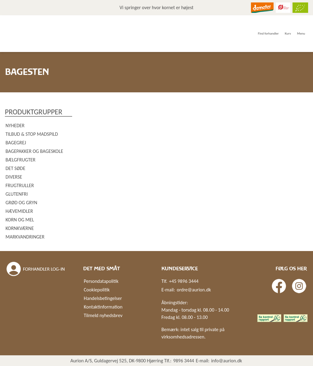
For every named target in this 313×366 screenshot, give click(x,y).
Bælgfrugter (20, 160)
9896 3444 (183, 361)
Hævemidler (19, 211)
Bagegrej (16, 143)
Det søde (15, 168)
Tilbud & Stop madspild (32, 134)
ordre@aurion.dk (194, 290)
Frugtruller (20, 185)
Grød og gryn (21, 202)
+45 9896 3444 (183, 281)
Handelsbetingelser (103, 298)
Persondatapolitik (101, 281)
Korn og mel (20, 220)
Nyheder (15, 125)
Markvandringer (25, 237)
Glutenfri (17, 194)
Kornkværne (20, 228)
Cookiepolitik (97, 290)
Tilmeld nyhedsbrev (103, 315)
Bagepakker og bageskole (34, 151)
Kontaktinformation (103, 307)
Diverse (14, 177)
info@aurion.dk (226, 361)
